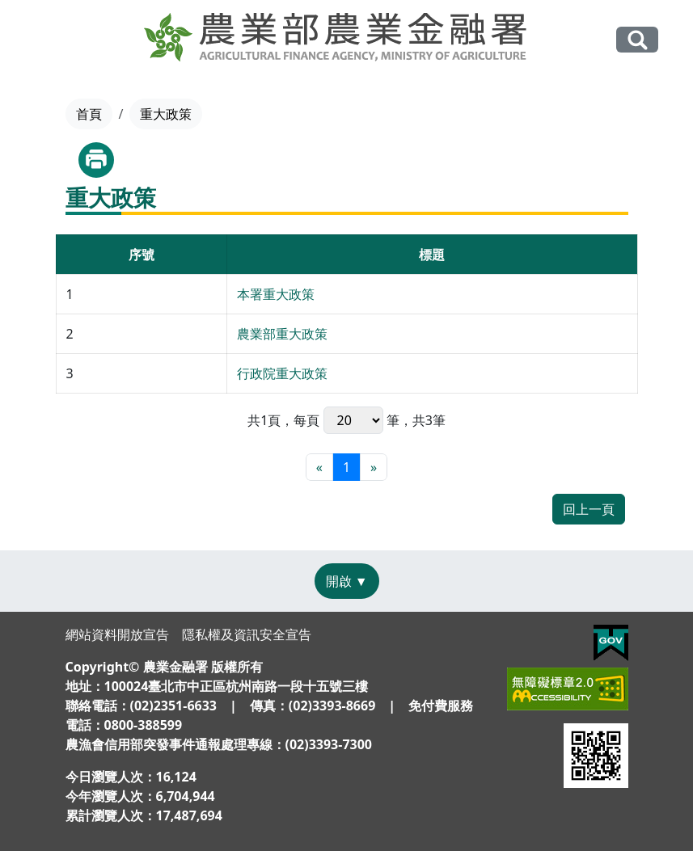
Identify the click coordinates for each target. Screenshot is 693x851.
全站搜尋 (637, 39)
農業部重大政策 (282, 334)
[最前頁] (319, 467)
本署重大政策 (276, 294)
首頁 (89, 114)
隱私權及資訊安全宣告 (246, 634)
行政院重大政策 (282, 373)
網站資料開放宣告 (117, 634)
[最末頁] (373, 467)
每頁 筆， (353, 420)
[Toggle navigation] (44, 40)
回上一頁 (589, 509)
